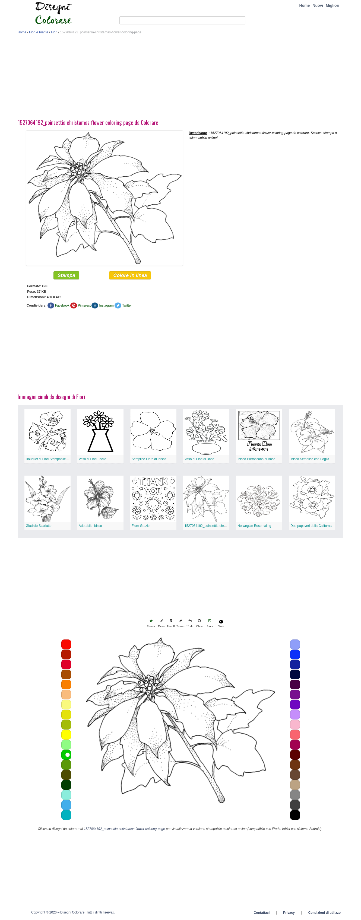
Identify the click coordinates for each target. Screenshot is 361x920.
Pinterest (84, 305)
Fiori (54, 32)
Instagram (106, 305)
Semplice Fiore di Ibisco (149, 459)
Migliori (332, 5)
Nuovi (317, 5)
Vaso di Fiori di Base (199, 459)
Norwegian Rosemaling (254, 526)
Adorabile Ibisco (90, 526)
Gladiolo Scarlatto (39, 526)
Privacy (289, 913)
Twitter (127, 305)
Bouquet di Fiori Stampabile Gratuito (52, 459)
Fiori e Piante (38, 32)
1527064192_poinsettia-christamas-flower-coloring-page (225, 526)
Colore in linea (130, 275)
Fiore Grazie (141, 526)
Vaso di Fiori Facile (92, 459)
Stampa (66, 275)
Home (304, 5)
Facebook (62, 305)
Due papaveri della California (311, 526)
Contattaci (262, 913)
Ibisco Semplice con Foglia (309, 459)
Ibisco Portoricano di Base (256, 459)
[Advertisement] (180, 78)
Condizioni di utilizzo (324, 913)
